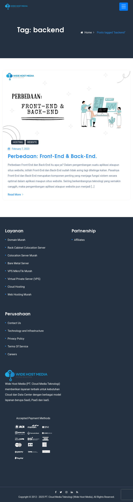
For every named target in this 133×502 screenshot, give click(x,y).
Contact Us (14, 323)
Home (86, 32)
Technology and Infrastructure (26, 330)
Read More (15, 194)
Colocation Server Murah (22, 255)
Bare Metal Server (18, 263)
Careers (12, 354)
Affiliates (79, 239)
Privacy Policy (16, 338)
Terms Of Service (18, 346)
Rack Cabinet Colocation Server (26, 247)
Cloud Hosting (16, 286)
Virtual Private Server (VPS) (24, 279)
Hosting (18, 142)
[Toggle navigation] (123, 7)
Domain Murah (16, 239)
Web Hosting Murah (19, 294)
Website (32, 142)
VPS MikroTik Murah (20, 271)
